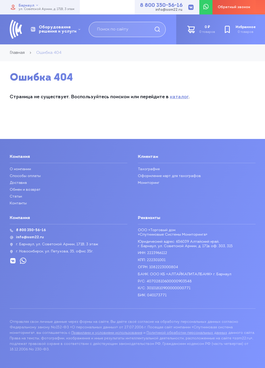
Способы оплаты (25, 176)
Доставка (18, 183)
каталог (179, 97)
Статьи (16, 197)
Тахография (149, 169)
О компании (20, 169)
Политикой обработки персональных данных (187, 333)
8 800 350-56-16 (161, 5)
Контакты (18, 203)
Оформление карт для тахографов (169, 176)
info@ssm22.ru (169, 10)
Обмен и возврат (25, 190)
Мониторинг (148, 183)
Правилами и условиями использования (106, 333)
